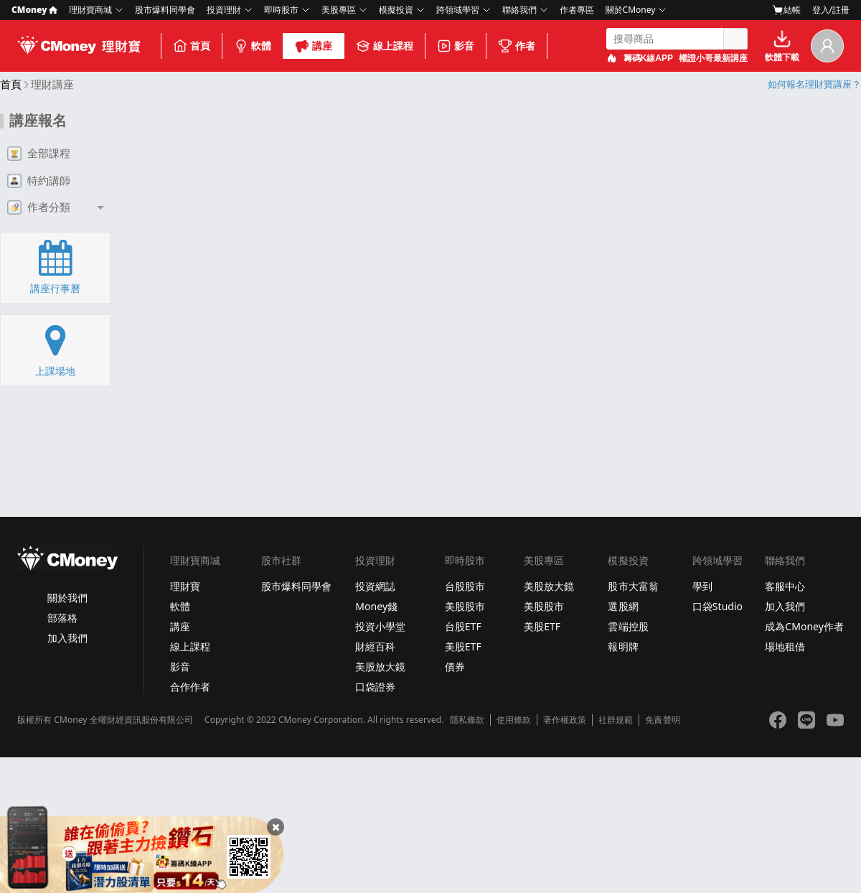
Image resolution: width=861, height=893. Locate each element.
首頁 (191, 46)
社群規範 (615, 720)
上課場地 (55, 349)
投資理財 (224, 10)
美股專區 (338, 10)
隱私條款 (467, 720)
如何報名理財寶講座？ (814, 84)
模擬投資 (396, 10)
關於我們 (67, 597)
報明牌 (623, 646)
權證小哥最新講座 (713, 58)
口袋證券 (375, 686)
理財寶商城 (90, 10)
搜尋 (735, 39)
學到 (702, 586)
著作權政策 (564, 720)
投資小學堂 (380, 626)
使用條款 (514, 720)
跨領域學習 (457, 10)
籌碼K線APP (648, 58)
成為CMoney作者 (804, 626)
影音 (455, 46)
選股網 (623, 606)
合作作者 (190, 686)
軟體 (252, 46)
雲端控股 (628, 626)
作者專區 (577, 10)
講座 (313, 46)
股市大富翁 (633, 586)
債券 (455, 666)
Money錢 (376, 606)
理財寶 (185, 586)
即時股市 (281, 10)
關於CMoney (631, 10)
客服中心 (785, 586)
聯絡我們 (519, 10)
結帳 (786, 10)
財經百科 (375, 646)
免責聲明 (662, 720)
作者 (516, 46)
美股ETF (463, 646)
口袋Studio (717, 606)
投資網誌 (375, 586)
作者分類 (38, 207)
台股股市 (465, 586)
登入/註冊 (831, 10)
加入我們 (67, 638)
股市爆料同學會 (165, 10)
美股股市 (465, 606)
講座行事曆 (55, 267)
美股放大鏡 (380, 666)
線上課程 (384, 46)
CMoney (34, 10)
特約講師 (38, 181)
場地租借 (785, 646)
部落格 (62, 618)
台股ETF (463, 626)
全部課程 (38, 153)
